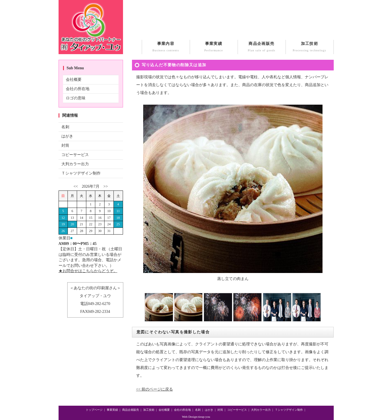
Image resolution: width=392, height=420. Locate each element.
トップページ (94, 409)
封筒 (65, 145)
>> (105, 186)
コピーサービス (75, 155)
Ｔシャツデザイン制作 (81, 173)
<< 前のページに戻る (154, 389)
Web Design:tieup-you (196, 416)
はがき (67, 136)
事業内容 (166, 47)
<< (75, 186)
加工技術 (309, 47)
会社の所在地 (77, 89)
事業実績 (214, 47)
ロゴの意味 (75, 98)
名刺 (65, 127)
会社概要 (74, 79)
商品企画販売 (262, 47)
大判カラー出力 (75, 164)
